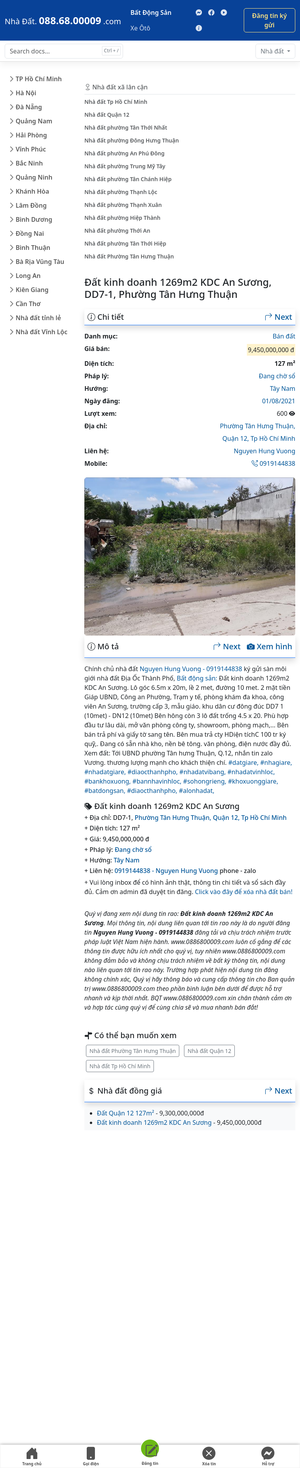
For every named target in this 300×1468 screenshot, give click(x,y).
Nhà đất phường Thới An (117, 230)
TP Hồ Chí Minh (39, 79)
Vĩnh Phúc (31, 149)
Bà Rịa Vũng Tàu (40, 261)
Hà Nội (26, 93)
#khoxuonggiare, (253, 781)
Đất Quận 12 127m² (125, 1113)
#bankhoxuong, (108, 781)
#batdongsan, (105, 790)
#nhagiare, (276, 762)
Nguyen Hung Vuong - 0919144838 (190, 669)
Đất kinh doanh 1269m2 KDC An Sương (154, 1122)
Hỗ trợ (268, 1456)
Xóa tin (209, 1456)
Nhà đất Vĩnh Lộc (41, 332)
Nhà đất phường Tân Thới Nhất (125, 127)
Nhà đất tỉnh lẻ (38, 318)
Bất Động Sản (150, 12)
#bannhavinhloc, (157, 781)
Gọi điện (91, 1456)
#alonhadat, (196, 790)
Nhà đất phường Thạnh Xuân (123, 204)
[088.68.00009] (63, 20)
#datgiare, (245, 762)
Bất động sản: (197, 678)
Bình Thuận (33, 247)
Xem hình (269, 646)
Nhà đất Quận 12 (209, 1051)
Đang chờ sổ (277, 376)
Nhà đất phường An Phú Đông (124, 153)
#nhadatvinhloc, (251, 772)
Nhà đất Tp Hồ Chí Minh (119, 1066)
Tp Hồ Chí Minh (273, 438)
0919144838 (273, 463)
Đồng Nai (30, 233)
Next (278, 317)
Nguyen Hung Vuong (265, 451)
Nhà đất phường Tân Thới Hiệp (125, 243)
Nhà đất (273, 51)
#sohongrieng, (205, 781)
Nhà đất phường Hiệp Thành (122, 217)
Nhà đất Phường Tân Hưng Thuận (132, 1051)
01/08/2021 (278, 401)
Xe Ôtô (140, 28)
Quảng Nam (34, 121)
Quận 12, (236, 438)
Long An (28, 275)
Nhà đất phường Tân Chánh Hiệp (127, 179)
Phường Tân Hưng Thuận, (257, 426)
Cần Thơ (28, 303)
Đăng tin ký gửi (269, 20)
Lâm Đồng (31, 205)
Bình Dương (34, 219)
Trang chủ (31, 1456)
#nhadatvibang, (203, 772)
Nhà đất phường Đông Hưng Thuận (131, 140)
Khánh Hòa (32, 191)
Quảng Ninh (34, 177)
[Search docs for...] (64, 51)
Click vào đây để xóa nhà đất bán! (244, 891)
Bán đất (284, 336)
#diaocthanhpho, (153, 772)
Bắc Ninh (29, 163)
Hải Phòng (31, 135)
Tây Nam (282, 388)
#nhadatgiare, (105, 772)
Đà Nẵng (29, 107)
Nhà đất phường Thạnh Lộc (120, 192)
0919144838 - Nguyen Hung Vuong (166, 870)
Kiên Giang (32, 289)
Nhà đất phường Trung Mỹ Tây (124, 166)
